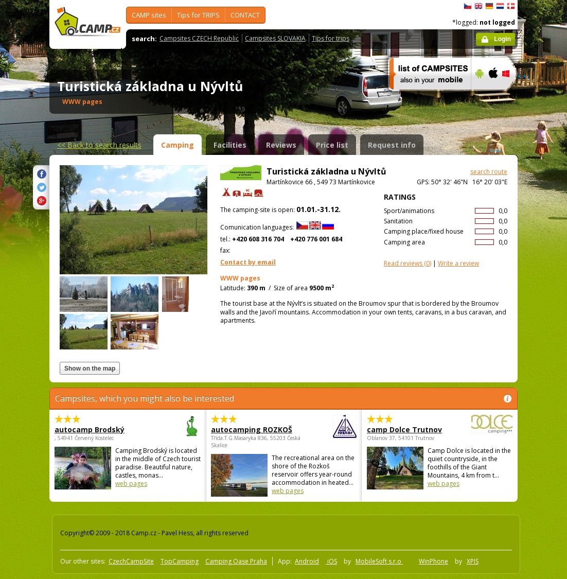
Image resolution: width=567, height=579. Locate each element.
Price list (332, 145)
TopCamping (180, 561)
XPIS (473, 561)
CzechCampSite (131, 561)
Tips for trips (330, 38)
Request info (392, 145)
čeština (468, 6)
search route (488, 171)
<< (99, 145)
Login (502, 39)
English (478, 6)
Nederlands (500, 6)
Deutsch (489, 6)
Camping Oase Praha (236, 561)
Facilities (230, 145)
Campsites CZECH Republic (199, 38)
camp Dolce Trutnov (411, 429)
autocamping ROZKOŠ (255, 429)
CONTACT (245, 15)
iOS (331, 561)
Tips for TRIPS (198, 15)
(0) (407, 263)
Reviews (281, 145)
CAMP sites (149, 15)
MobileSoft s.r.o (379, 561)
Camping (177, 145)
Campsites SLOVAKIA (275, 38)
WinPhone (433, 561)
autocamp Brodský (99, 429)
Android (307, 561)
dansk (511, 6)
